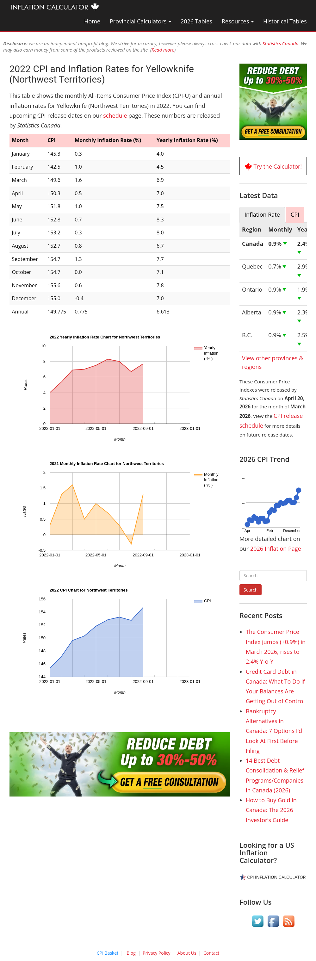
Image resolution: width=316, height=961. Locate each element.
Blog (131, 953)
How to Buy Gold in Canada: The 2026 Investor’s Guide (271, 810)
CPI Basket (108, 953)
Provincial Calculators (140, 21)
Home (92, 21)
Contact (211, 953)
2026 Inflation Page (275, 548)
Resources (238, 21)
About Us (186, 953)
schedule (115, 115)
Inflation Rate (262, 214)
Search (250, 590)
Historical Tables (285, 21)
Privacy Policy (156, 953)
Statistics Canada (281, 43)
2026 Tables (196, 21)
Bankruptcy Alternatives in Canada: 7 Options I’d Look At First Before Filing (274, 730)
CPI (295, 214)
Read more (163, 49)
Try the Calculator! (277, 166)
